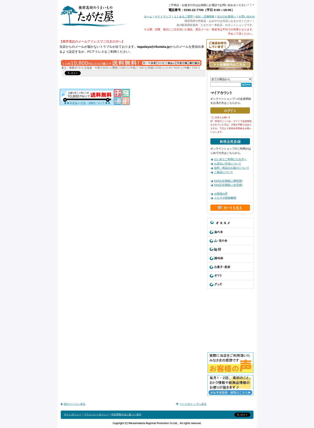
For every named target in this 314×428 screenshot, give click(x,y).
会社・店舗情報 (204, 16)
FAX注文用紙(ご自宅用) (228, 184)
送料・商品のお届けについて (231, 167)
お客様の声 (221, 193)
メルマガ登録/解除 (225, 197)
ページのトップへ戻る (193, 404)
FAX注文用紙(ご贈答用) (228, 180)
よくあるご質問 (183, 16)
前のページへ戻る (75, 404)
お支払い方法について (227, 163)
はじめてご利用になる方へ (230, 159)
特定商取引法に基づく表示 (126, 414)
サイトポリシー (72, 414)
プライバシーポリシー (96, 414)
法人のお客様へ (226, 16)
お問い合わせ (247, 16)
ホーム (148, 16)
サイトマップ (163, 16)
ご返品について (223, 172)
